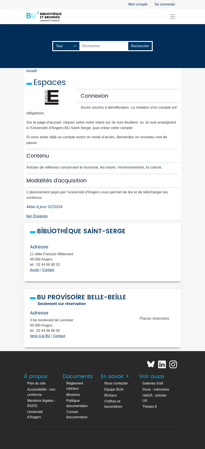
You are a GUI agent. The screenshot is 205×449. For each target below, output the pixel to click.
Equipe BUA (113, 389)
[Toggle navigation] (172, 16)
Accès (35, 270)
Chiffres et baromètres (113, 403)
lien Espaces (37, 216)
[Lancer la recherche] (140, 46)
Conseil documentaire (77, 414)
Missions (73, 395)
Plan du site (36, 383)
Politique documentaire (77, 403)
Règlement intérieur (74, 385)
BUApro (110, 395)
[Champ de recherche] (66, 46)
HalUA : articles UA (154, 397)
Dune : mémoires (155, 389)
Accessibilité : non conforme (41, 392)
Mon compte (137, 4)
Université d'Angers (35, 414)
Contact (48, 270)
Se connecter (164, 4)
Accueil (31, 70)
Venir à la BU (40, 336)
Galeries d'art (152, 383)
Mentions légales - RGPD (41, 403)
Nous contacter (116, 383)
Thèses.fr (149, 406)
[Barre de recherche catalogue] (103, 46)
